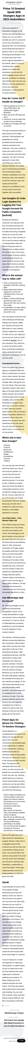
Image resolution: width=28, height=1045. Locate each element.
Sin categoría (7, 1005)
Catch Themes (16, 1041)
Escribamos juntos (14, 2)
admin (19, 23)
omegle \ (14, 340)
